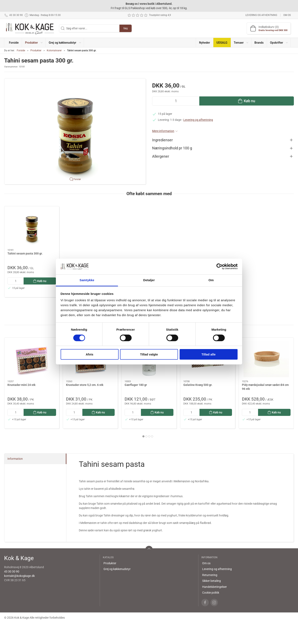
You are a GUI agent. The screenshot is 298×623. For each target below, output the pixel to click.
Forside (21, 50)
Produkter (35, 50)
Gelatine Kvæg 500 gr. (197, 384)
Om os (287, 15)
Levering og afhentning (261, 15)
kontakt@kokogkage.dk (19, 575)
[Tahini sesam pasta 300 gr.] (31, 227)
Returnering (209, 575)
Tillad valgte (149, 354)
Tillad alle (208, 354)
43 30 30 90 (11, 571)
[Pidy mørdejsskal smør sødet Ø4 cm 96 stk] (266, 359)
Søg (125, 28)
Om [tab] (211, 280)
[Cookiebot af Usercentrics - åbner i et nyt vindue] (219, 266)
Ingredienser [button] (162, 140)
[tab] (143, 436)
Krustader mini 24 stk (21, 384)
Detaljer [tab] (149, 280)
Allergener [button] (160, 156)
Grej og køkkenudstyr (117, 569)
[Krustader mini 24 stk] (31, 359)
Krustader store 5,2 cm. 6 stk (84, 384)
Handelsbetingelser (214, 586)
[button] (34, 42)
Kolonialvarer (54, 50)
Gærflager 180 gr (136, 384)
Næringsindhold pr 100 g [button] (172, 148)
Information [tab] (15, 458)
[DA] (30, 28)
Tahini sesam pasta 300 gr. (25, 253)
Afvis (89, 354)
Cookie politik (210, 592)
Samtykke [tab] (87, 280)
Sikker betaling (211, 580)
